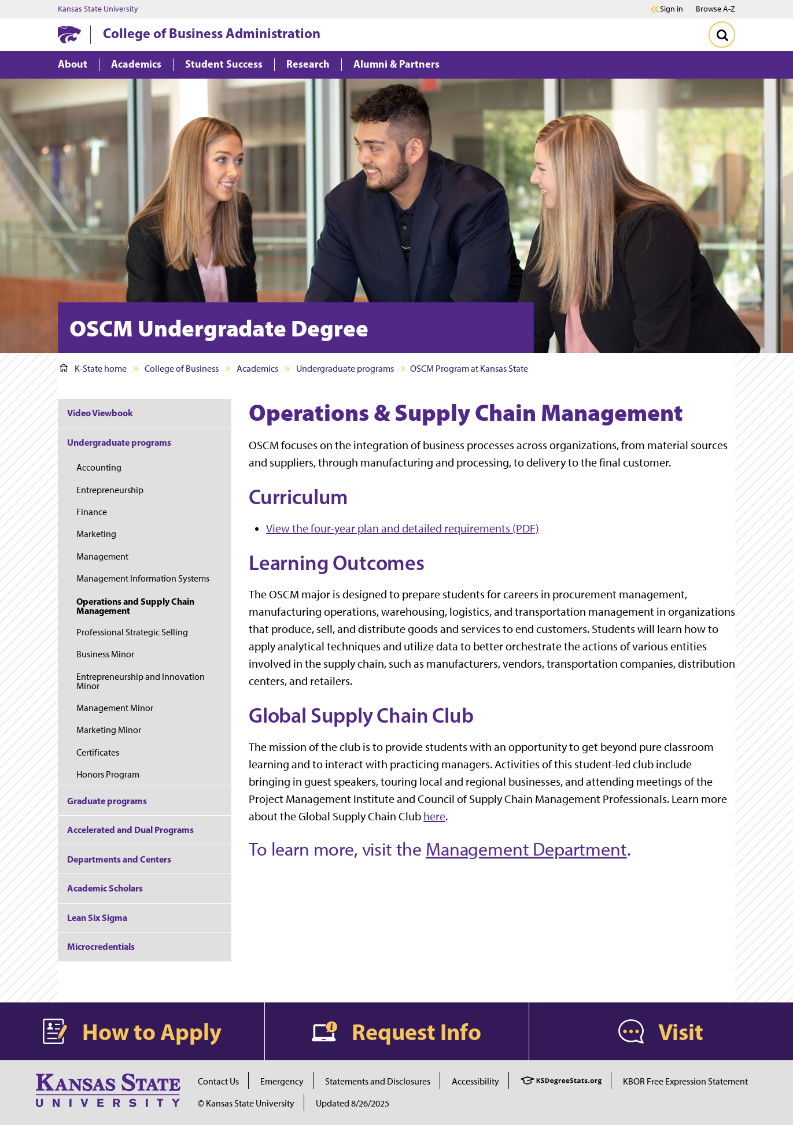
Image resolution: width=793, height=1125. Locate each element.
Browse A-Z (715, 9)
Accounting (98, 467)
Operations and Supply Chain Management (135, 605)
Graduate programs (107, 800)
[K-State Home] (69, 34)
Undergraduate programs (345, 368)
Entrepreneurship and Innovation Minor (140, 681)
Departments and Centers (119, 859)
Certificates (97, 752)
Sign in (671, 9)
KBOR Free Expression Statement (685, 1081)
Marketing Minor (108, 729)
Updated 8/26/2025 (352, 1103)
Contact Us (218, 1081)
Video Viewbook (100, 413)
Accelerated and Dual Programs (130, 829)
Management (102, 556)
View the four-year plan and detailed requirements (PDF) (402, 528)
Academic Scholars (105, 888)
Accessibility (475, 1081)
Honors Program (107, 774)
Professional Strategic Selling (132, 632)
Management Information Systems (142, 578)
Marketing (96, 533)
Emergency (282, 1081)
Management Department (526, 849)
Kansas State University (98, 9)
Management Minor (114, 707)
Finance (91, 511)
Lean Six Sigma (97, 917)
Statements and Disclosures (377, 1081)
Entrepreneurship (109, 489)
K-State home (93, 368)
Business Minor (105, 654)
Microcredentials (101, 946)
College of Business (182, 368)
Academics (257, 368)
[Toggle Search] (722, 34)
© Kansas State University (246, 1103)
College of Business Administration (211, 33)
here (434, 816)
